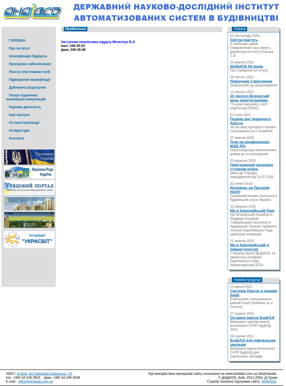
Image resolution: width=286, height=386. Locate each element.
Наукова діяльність (25, 107)
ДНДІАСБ (269, 381)
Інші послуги (19, 115)
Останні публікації (24, 123)
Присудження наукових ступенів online (251, 167)
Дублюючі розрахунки (27, 87)
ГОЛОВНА (17, 40)
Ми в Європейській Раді (252, 211)
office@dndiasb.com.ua (35, 381)
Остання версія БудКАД (252, 318)
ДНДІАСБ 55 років (246, 66)
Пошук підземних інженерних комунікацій (26, 97)
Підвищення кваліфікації (29, 80)
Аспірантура (19, 130)
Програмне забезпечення (30, 64)
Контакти (16, 138)
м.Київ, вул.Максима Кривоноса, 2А (44, 374)
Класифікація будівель (28, 56)
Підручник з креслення (251, 81)
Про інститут (19, 48)
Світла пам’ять (244, 40)
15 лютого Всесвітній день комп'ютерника (249, 98)
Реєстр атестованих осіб (29, 72)
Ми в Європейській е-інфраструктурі (250, 247)
